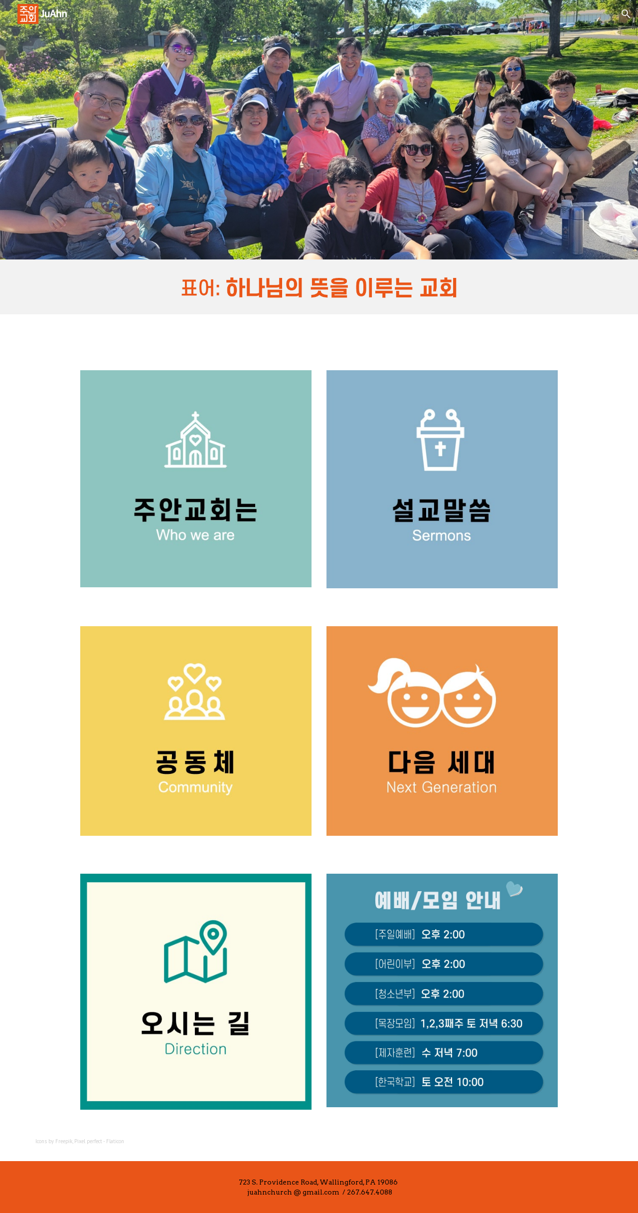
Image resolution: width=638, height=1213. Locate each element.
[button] (626, 14)
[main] (171, 1141)
